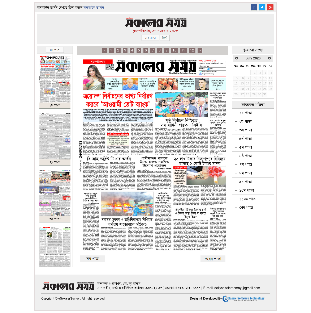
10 (174, 50)
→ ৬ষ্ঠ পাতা (243, 156)
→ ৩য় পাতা (243, 130)
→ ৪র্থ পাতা (243, 138)
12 (192, 50)
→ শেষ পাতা (243, 207)
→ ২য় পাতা (243, 121)
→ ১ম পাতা (243, 112)
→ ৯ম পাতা (243, 181)
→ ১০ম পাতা (244, 190)
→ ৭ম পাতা (243, 164)
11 (183, 50)
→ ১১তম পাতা (245, 199)
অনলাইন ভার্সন (93, 7)
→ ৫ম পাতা (243, 147)
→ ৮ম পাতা (243, 173)
